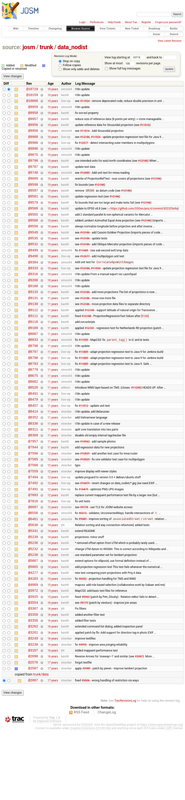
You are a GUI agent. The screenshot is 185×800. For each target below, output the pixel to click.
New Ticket (132, 28)
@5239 (33, 590)
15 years (53, 630)
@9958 (33, 116)
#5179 (84, 663)
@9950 (33, 136)
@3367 (33, 670)
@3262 (33, 690)
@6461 (33, 570)
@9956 (33, 129)
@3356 (33, 684)
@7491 (33, 537)
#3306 (86, 750)
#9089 (83, 570)
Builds (174, 28)
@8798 (33, 376)
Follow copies (70, 65)
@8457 (33, 443)
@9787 (33, 176)
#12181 (89, 356)
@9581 (33, 209)
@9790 (33, 169)
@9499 (33, 270)
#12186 (85, 143)
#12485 (85, 183)
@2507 (33, 737)
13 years (53, 570)
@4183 (33, 637)
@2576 (33, 730)
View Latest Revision (169, 40)
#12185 (89, 336)
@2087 (33, 750)
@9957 (33, 123)
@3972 (33, 650)
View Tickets (107, 28)
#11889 (83, 383)
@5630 (33, 577)
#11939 (83, 370)
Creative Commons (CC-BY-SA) (90, 798)
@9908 (33, 143)
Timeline (33, 28)
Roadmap (154, 28)
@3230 (33, 710)
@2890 (33, 724)
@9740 (33, 183)
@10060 (32, 103)
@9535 (33, 256)
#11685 (83, 269)
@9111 (33, 343)
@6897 (33, 557)
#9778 (84, 557)
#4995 (83, 710)
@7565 (33, 503)
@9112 (33, 336)
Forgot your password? (168, 22)
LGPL (169, 798)
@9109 (33, 356)
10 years (53, 89)
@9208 (33, 303)
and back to (162, 57)
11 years (53, 316)
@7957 (33, 483)
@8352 (33, 456)
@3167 (33, 717)
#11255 (136, 423)
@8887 (33, 363)
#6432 (83, 637)
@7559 (33, 517)
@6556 (33, 563)
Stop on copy (69, 61)
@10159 (32, 96)
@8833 (33, 370)
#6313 (83, 564)
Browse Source (80, 28)
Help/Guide (114, 22)
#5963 (86, 657)
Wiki (16, 28)
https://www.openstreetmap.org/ (161, 794)
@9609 (33, 189)
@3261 (33, 697)
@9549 (33, 250)
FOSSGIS (86, 794)
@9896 (33, 156)
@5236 (33, 597)
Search (174, 34)
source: (11, 47)
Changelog (55, 28)
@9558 (33, 243)
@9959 (33, 109)
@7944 (33, 490)
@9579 (33, 216)
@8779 (33, 403)
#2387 (139, 724)
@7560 (33, 510)
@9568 (33, 223)
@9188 (33, 310)
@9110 (33, 350)
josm (28, 47)
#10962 (85, 483)
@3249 (33, 704)
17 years (53, 730)
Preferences (97, 22)
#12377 (83, 149)
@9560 (33, 236)
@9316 (33, 296)
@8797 (33, 383)
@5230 (33, 610)
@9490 (33, 276)
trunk (46, 47)
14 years (53, 577)
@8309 (33, 476)
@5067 (33, 617)
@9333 (33, 290)
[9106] (145, 343)
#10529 (85, 496)
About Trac (131, 22)
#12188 (86, 343)
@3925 (33, 657)
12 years (53, 496)
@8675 (33, 410)
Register (146, 22)
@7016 (33, 550)
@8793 (33, 396)
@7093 (33, 543)
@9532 (33, 263)
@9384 (33, 283)
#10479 (85, 530)
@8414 (33, 450)
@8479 (33, 436)
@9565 (33, 230)
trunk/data (40, 743)
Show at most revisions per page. (133, 63)
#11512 (83, 443)
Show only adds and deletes (79, 69)
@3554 (33, 664)
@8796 (33, 390)
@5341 (33, 583)
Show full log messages (123, 68)
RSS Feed (81, 782)
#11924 (85, 103)
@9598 (33, 196)
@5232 (33, 604)
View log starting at (126, 57)
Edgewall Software (49, 791)
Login (82, 22)
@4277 (33, 630)
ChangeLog (106, 782)
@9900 (33, 149)
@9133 (33, 316)
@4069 (33, 644)
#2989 (86, 737)
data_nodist (72, 47)
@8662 (33, 416)
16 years (53, 663)
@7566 (33, 497)
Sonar (156, 34)
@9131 (33, 323)
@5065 (33, 624)
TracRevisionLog (125, 770)
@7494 (33, 523)
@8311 (33, 470)
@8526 (33, 423)
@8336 (33, 463)
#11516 (145, 129)
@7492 (33, 530)
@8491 (33, 430)
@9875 (33, 163)
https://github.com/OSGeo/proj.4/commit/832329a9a (142, 223)
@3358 (33, 677)
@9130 (33, 330)
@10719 (32, 89)
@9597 (33, 203)
